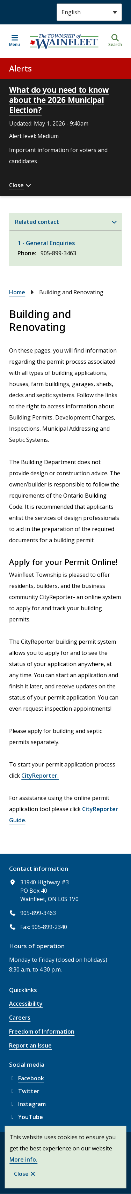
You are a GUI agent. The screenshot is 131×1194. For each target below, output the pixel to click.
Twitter (24, 1091)
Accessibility (26, 1003)
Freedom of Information (41, 1031)
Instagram (27, 1104)
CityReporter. (40, 775)
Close (21, 1174)
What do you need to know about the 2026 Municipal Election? (59, 99)
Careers (19, 1017)
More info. (23, 1159)
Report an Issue (30, 1045)
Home (17, 292)
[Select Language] (89, 12)
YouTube (26, 1117)
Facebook (26, 1078)
